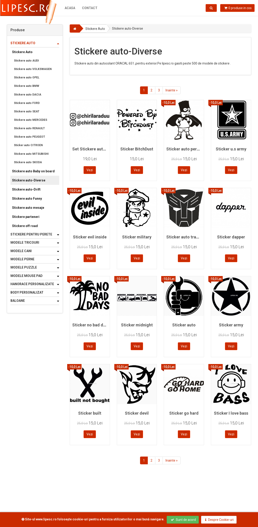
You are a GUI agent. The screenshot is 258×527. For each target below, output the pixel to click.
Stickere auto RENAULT (29, 128)
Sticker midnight (137, 325)
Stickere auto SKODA (28, 162)
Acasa (69, 8)
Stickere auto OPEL (26, 77)
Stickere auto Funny (27, 198)
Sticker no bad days (91, 325)
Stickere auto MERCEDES (30, 119)
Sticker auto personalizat (190, 149)
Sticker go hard (184, 413)
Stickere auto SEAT (26, 111)
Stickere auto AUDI (26, 60)
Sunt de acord (183, 520)
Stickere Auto (22, 52)
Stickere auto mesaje (28, 207)
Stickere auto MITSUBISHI (31, 153)
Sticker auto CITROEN (28, 145)
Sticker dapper (231, 237)
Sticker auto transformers (191, 237)
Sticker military (136, 237)
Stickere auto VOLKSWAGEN (33, 69)
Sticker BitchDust (136, 149)
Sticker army (231, 325)
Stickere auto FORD (27, 103)
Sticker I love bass (231, 413)
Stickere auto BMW (26, 86)
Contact (89, 8)
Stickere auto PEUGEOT (29, 136)
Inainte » (172, 90)
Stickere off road (25, 226)
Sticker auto (184, 325)
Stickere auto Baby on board (33, 171)
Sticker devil (137, 413)
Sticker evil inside (90, 237)
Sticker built (89, 413)
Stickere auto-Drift (26, 189)
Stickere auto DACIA (27, 94)
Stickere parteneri (25, 217)
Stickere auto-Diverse (28, 180)
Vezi (90, 170)
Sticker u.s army (231, 149)
